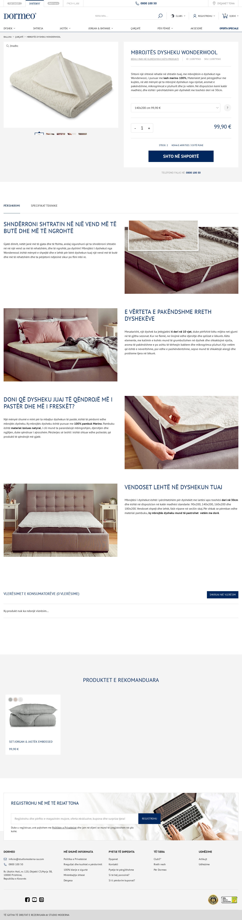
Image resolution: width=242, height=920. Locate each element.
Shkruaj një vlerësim (223, 594)
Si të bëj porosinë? (119, 875)
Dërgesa (68, 880)
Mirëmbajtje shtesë (74, 875)
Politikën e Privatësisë (64, 827)
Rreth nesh (160, 864)
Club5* (157, 859)
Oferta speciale (229, 28)
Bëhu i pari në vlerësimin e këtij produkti (155, 59)
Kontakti (113, 864)
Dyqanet (113, 859)
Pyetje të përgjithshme (121, 869)
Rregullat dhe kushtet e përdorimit (83, 864)
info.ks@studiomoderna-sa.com (26, 859)
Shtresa (38, 28)
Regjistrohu (149, 818)
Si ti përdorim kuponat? (122, 880)
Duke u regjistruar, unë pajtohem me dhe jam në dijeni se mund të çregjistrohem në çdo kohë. (72, 829)
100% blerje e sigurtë (76, 869)
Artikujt (203, 859)
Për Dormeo (160, 869)
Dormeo (9, 851)
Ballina (8, 37)
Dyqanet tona (226, 3)
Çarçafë (136, 28)
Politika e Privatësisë (75, 859)
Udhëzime (204, 864)
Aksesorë (196, 28)
